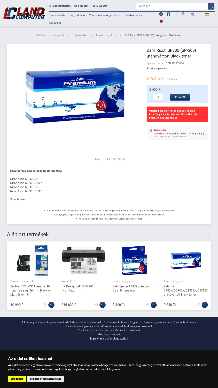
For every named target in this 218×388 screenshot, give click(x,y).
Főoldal (41, 35)
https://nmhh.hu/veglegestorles (109, 338)
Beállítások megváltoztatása (45, 378)
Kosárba (180, 97)
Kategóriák (59, 35)
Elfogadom (17, 378)
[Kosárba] (51, 305)
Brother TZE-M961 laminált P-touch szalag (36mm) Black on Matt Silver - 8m (30, 290)
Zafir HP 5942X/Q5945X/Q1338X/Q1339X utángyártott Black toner (186, 290)
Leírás (96, 159)
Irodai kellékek (80, 35)
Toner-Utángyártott (106, 35)
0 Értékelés (171, 79)
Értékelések (116, 159)
